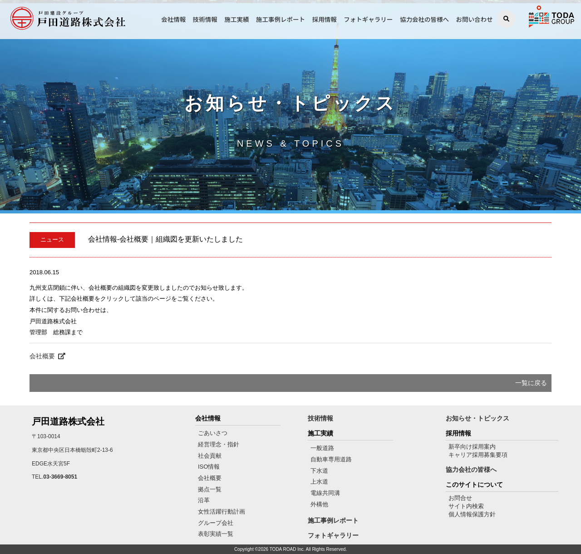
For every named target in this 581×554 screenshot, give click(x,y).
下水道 (319, 470)
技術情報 (205, 19)
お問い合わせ (474, 19)
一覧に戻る (531, 382)
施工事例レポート (280, 19)
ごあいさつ (212, 433)
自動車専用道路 (331, 459)
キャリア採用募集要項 (477, 454)
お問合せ (460, 498)
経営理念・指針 (218, 444)
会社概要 (47, 356)
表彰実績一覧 (215, 533)
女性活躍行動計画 (221, 511)
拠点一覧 (210, 489)
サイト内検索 (466, 506)
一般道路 (322, 448)
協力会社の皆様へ (424, 19)
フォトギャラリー (368, 19)
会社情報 (173, 19)
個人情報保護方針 (472, 514)
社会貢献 (210, 455)
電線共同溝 (325, 493)
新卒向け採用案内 (472, 446)
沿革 (204, 500)
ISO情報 (209, 466)
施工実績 (236, 19)
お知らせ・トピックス (477, 418)
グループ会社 (215, 522)
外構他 (319, 504)
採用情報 (324, 19)
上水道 (319, 481)
